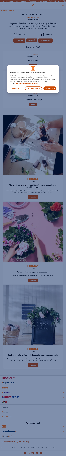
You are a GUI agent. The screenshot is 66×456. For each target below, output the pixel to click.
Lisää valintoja (14, 88)
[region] (33, 79)
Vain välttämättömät (33, 88)
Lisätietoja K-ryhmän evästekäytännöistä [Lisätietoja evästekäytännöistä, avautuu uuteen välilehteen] (26, 83)
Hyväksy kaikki (50, 88)
